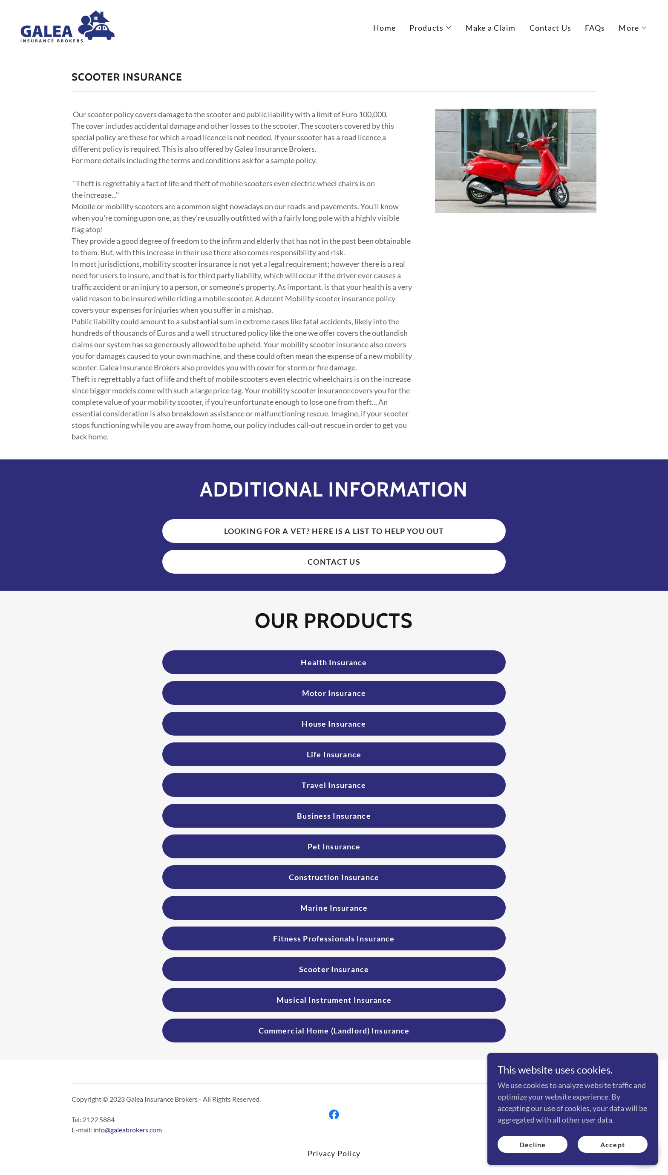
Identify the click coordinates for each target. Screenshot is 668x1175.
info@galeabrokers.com (127, 1130)
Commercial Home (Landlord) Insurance (334, 1030)
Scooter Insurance (334, 969)
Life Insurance (334, 754)
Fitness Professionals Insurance (333, 938)
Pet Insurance (334, 846)
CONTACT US (334, 561)
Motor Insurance (334, 693)
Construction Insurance (334, 877)
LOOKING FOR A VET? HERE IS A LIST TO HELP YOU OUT (334, 531)
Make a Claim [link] (491, 27)
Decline (532, 1162)
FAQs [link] (595, 27)
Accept (612, 1162)
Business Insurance (334, 815)
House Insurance (334, 723)
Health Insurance (334, 662)
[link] (67, 25)
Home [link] (384, 27)
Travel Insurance (334, 785)
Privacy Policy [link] (334, 1153)
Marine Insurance (334, 907)
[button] (430, 28)
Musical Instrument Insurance (334, 1000)
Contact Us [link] (550, 27)
